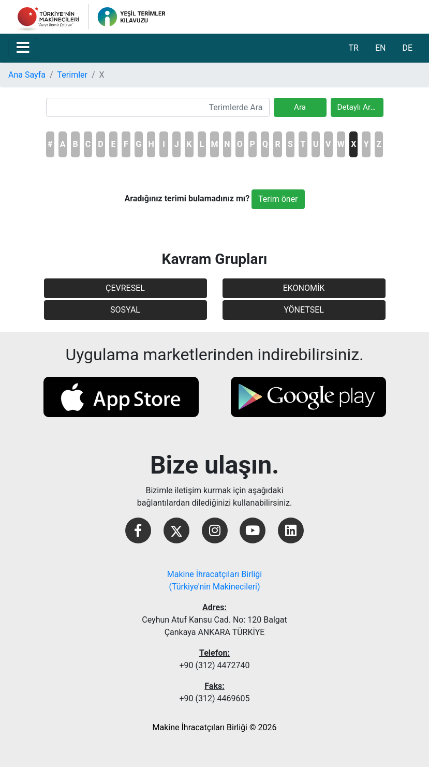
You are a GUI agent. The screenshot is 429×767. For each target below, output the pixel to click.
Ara (300, 107)
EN (380, 48)
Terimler (72, 75)
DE (407, 48)
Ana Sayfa (27, 75)
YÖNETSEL (304, 310)
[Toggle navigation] (22, 48)
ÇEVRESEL (125, 288)
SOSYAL (125, 310)
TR (353, 48)
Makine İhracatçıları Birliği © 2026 (215, 727)
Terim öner (278, 199)
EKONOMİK (304, 288)
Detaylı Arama (360, 107)
